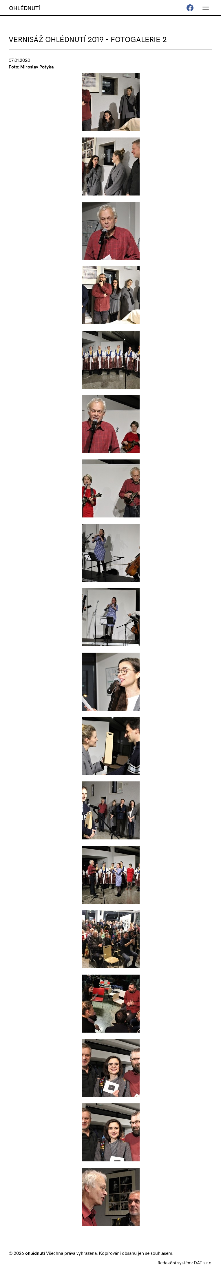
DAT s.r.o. (203, 1262)
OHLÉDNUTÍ (24, 8)
